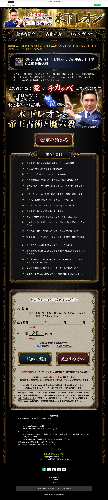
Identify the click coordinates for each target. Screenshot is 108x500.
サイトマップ (54, 482)
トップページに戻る (54, 449)
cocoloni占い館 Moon (54, 477)
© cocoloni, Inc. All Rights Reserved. (54, 494)
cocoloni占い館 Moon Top (20, 45)
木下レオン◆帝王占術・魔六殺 (50, 45)
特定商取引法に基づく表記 (54, 454)
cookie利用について (54, 480)
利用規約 (42, 401)
